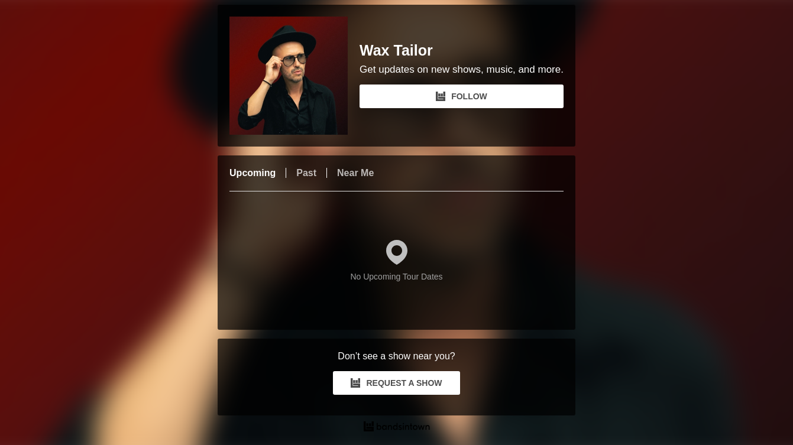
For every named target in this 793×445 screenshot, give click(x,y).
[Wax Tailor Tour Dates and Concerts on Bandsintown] (396, 427)
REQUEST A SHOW (396, 383)
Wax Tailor (396, 50)
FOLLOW (461, 96)
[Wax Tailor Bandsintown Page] (294, 76)
